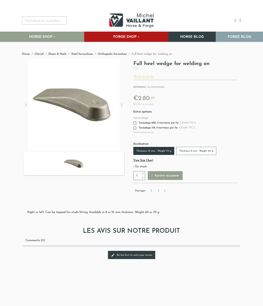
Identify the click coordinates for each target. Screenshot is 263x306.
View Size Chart (143, 160)
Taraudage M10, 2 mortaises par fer (164, 123)
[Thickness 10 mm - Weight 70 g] (153, 151)
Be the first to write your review (131, 255)
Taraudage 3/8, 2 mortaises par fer (164, 128)
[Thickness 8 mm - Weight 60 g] (196, 151)
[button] (165, 175)
